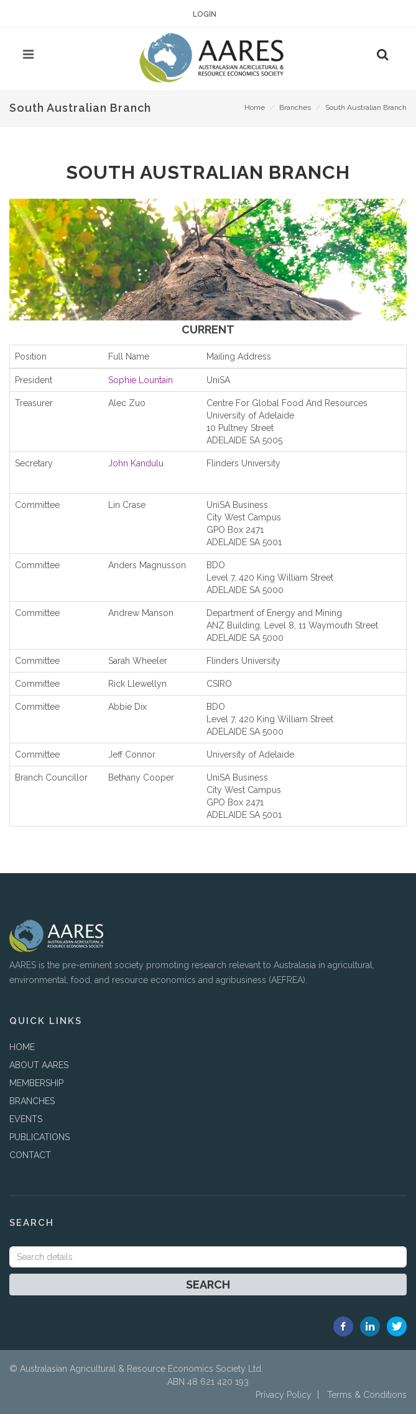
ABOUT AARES (38, 1065)
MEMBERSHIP (36, 1083)
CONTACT (30, 1155)
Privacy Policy (284, 1394)
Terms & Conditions (367, 1394)
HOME (22, 1047)
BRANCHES (32, 1101)
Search (208, 1284)
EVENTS (25, 1119)
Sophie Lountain (140, 380)
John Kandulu (136, 463)
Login (204, 14)
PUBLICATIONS (39, 1137)
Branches (295, 107)
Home (254, 107)
